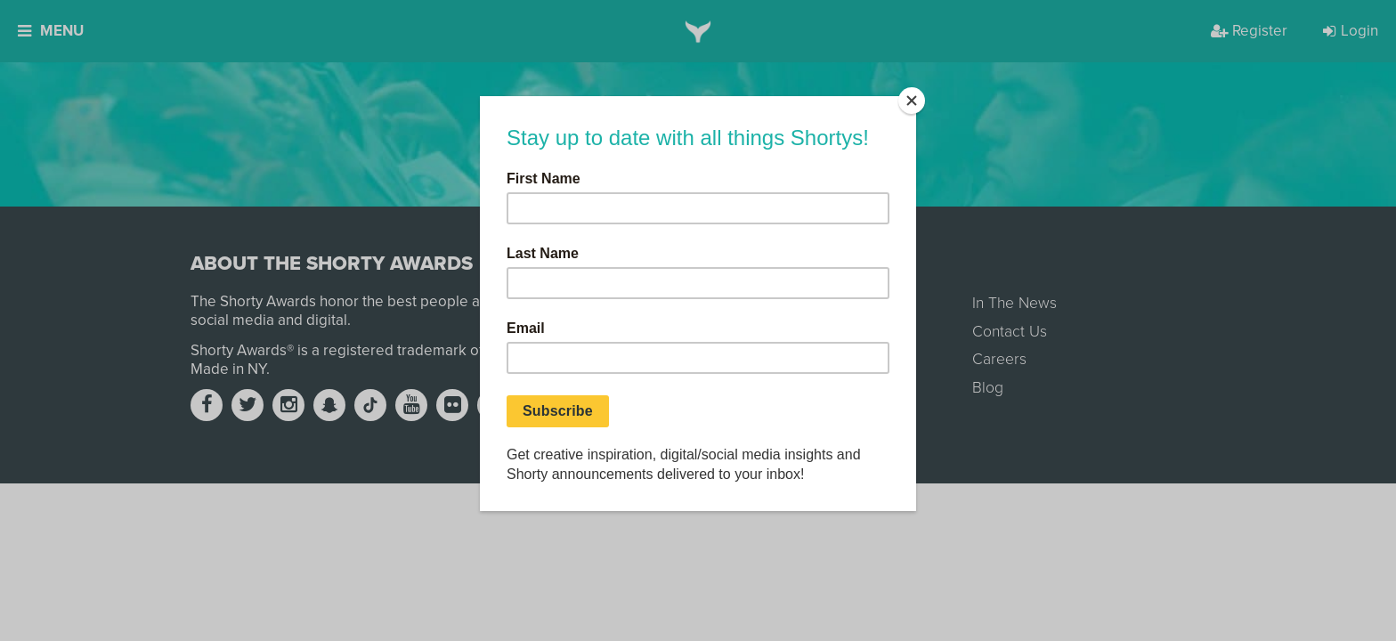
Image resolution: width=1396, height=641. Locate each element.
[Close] (911, 100)
